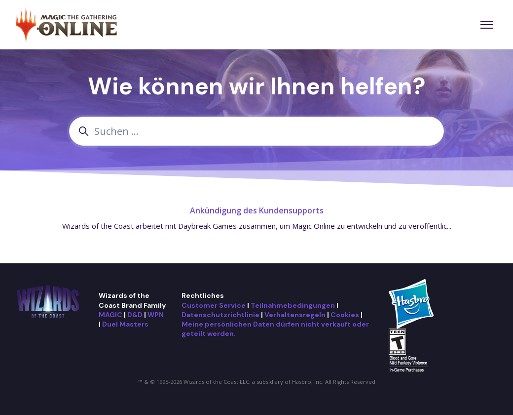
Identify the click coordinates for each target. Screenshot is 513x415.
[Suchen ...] (256, 131)
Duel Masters (125, 324)
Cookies (344, 314)
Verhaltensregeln (295, 314)
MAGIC (110, 314)
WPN (155, 314)
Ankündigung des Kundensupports (257, 210)
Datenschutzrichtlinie (220, 314)
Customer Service (214, 305)
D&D (135, 314)
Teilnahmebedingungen (293, 305)
